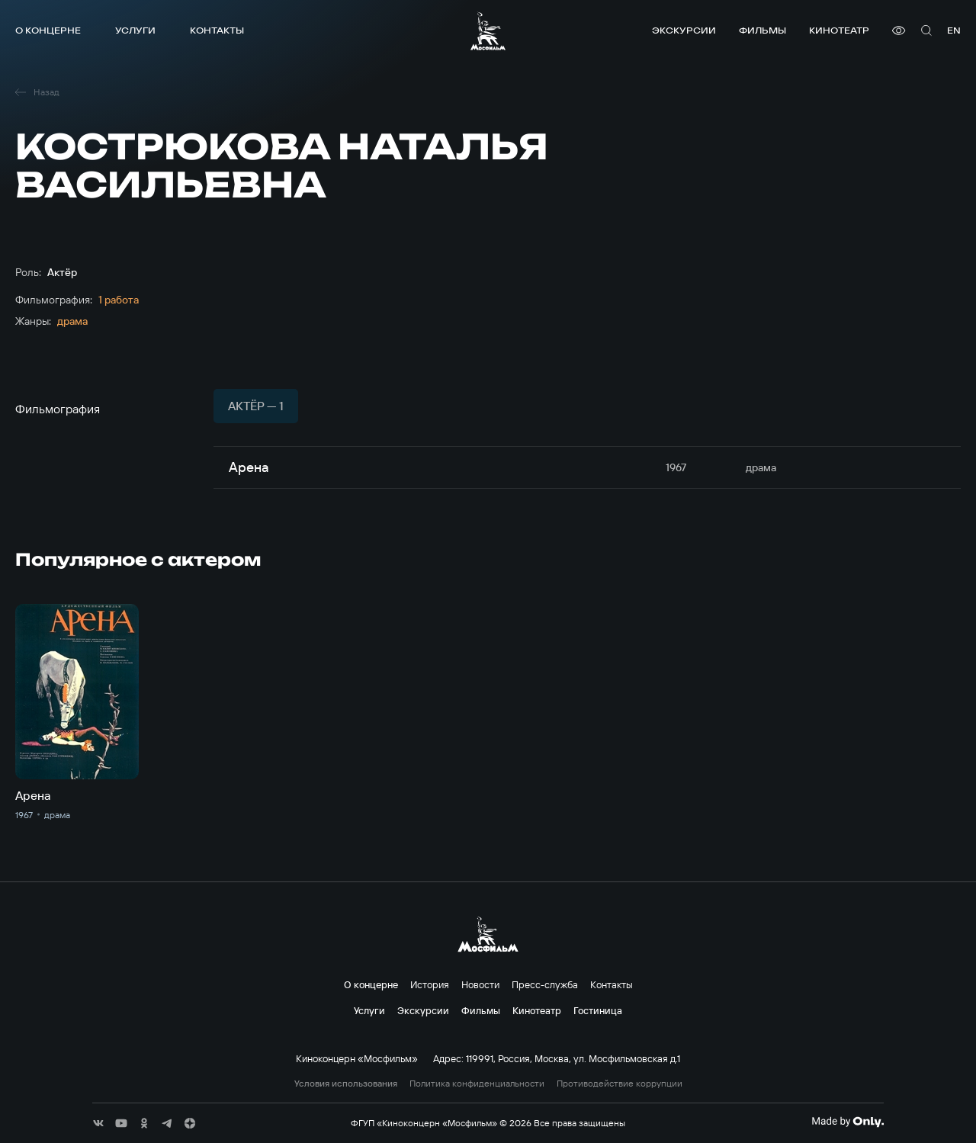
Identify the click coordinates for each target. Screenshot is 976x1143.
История (429, 984)
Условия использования (345, 1083)
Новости (480, 984)
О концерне (48, 30)
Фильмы (762, 30)
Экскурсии (684, 30)
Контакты (217, 30)
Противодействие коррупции (619, 1083)
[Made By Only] (847, 1122)
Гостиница (597, 1010)
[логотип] (488, 31)
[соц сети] (98, 1123)
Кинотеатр (839, 30)
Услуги (135, 30)
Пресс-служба (545, 984)
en (954, 30)
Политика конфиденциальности (476, 1083)
